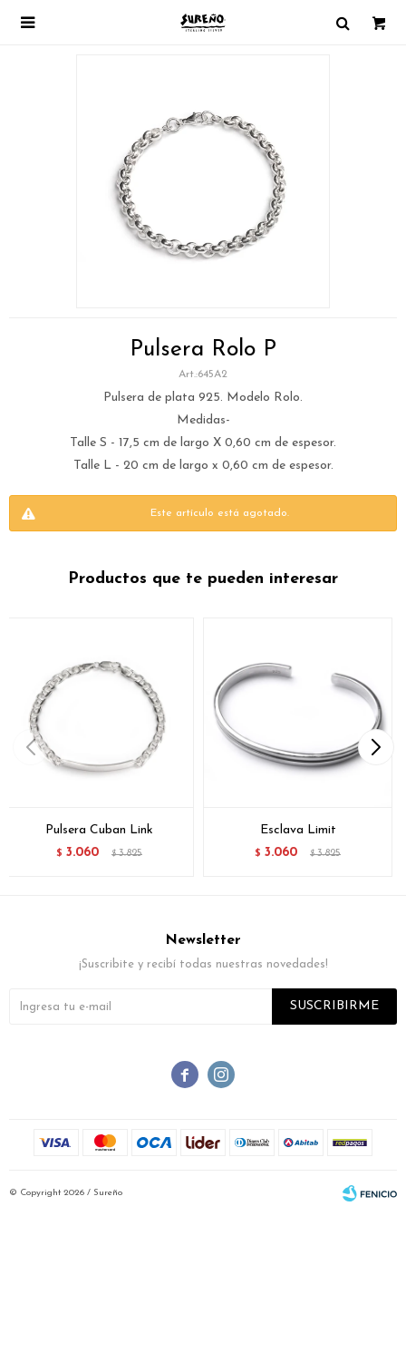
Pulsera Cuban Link (99, 830)
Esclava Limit (298, 830)
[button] (375, 747)
